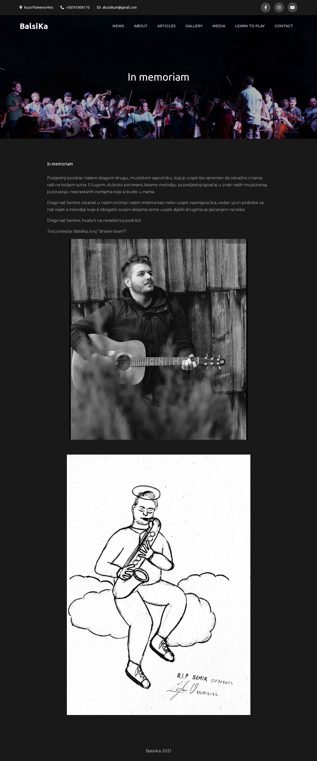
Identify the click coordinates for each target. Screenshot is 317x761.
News (118, 26)
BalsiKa (34, 26)
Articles (166, 26)
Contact (284, 26)
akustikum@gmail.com (117, 7)
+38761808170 (75, 7)
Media (218, 26)
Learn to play (250, 26)
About (140, 26)
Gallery (194, 26)
